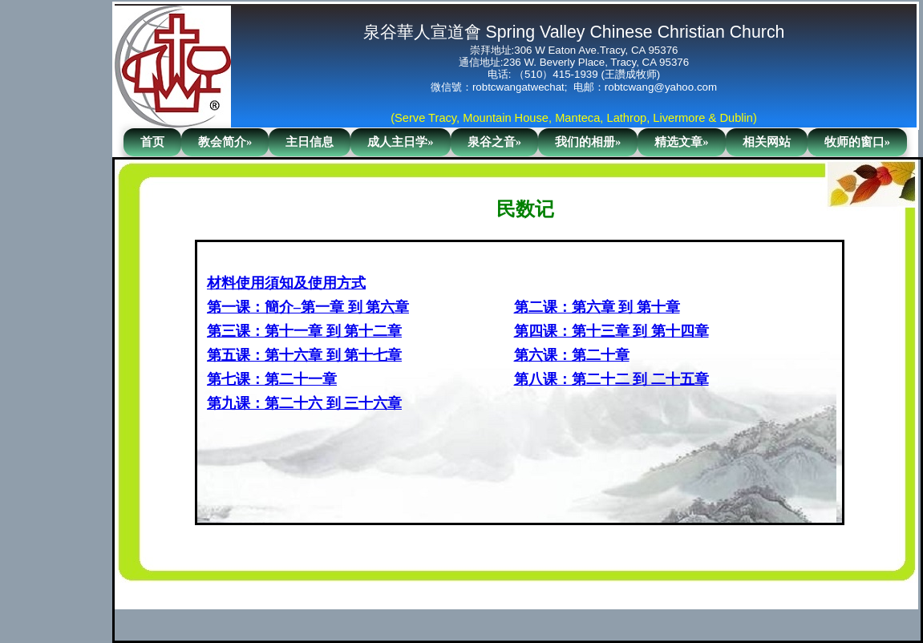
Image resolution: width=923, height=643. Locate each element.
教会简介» (225, 141)
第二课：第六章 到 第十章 (597, 307)
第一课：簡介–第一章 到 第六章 (308, 307)
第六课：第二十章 (572, 355)
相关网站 (767, 141)
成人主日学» (400, 141)
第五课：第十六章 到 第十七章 (304, 355)
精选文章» (681, 141)
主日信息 (309, 141)
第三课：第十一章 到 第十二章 (304, 331)
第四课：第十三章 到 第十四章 (611, 331)
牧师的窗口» (857, 141)
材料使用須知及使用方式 (286, 283)
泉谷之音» (494, 141)
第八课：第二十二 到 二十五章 (611, 379)
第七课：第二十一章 (272, 379)
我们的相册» (588, 141)
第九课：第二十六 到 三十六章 (304, 403)
